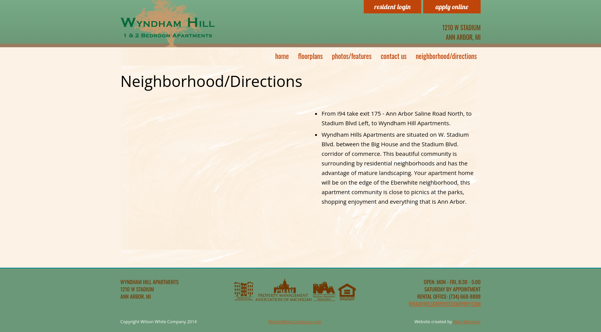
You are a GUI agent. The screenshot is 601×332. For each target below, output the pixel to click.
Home (282, 56)
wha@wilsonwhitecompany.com (445, 303)
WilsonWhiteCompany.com (294, 321)
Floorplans (310, 56)
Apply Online (451, 6)
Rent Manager (467, 321)
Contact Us (393, 56)
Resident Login (392, 6)
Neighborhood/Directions (446, 56)
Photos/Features (351, 56)
